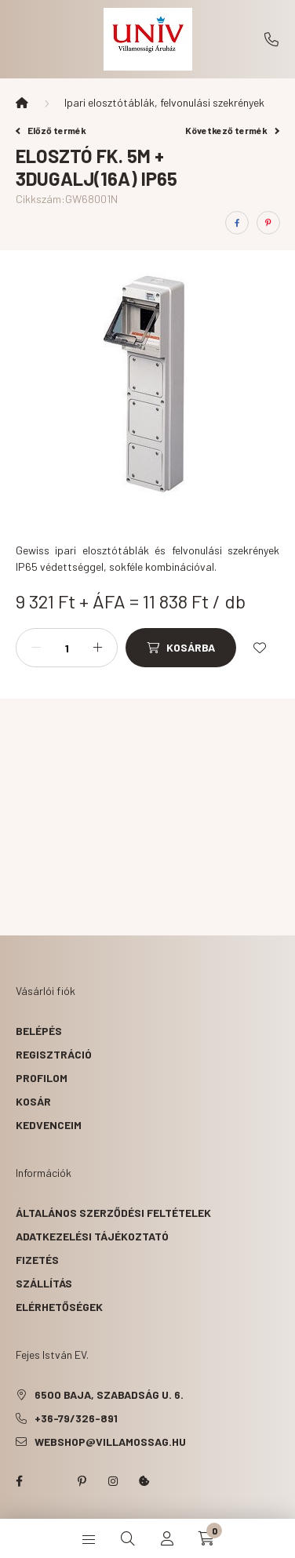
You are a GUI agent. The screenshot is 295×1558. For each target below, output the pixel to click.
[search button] (128, 1538)
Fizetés (37, 1259)
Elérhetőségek (59, 1306)
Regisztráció (54, 1054)
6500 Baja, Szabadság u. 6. (109, 1394)
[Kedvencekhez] (259, 647)
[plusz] (97, 647)
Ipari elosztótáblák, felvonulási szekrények (164, 102)
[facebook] (237, 222)
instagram (113, 1481)
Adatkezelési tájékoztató (92, 1236)
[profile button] (167, 1538)
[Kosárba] (181, 647)
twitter (50, 1481)
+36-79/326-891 (271, 39)
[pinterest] (268, 222)
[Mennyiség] (66, 647)
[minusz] (36, 647)
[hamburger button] (88, 1538)
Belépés (39, 1030)
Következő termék (232, 130)
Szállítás (44, 1283)
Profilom (41, 1077)
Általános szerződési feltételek (113, 1212)
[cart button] (206, 1538)
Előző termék (51, 130)
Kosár (33, 1101)
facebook (19, 1481)
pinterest (81, 1481)
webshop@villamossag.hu (110, 1441)
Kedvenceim (49, 1124)
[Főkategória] (22, 102)
